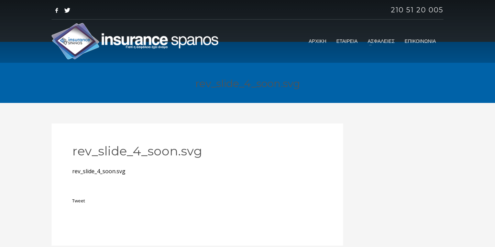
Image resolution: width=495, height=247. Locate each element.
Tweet (78, 201)
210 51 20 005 (417, 10)
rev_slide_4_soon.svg (98, 171)
